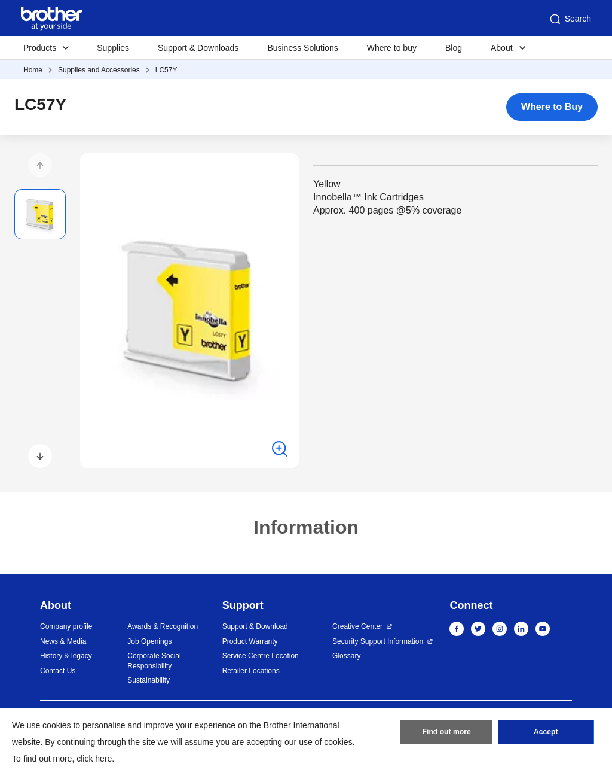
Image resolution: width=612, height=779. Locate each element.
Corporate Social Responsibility (153, 661)
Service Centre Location (260, 656)
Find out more (446, 733)
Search (569, 19)
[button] (40, 165)
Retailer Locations (251, 671)
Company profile (66, 626)
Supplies (113, 48)
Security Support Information (377, 641)
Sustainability (148, 680)
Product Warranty (250, 641)
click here (94, 758)
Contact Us (57, 671)
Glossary (346, 656)
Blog (453, 48)
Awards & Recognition (162, 626)
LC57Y (166, 70)
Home (32, 70)
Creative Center (357, 626)
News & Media (63, 641)
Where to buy (392, 48)
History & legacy (66, 656)
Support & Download (255, 626)
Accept (546, 733)
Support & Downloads (198, 48)
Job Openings (149, 641)
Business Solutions (302, 48)
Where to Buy (552, 107)
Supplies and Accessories (99, 70)
